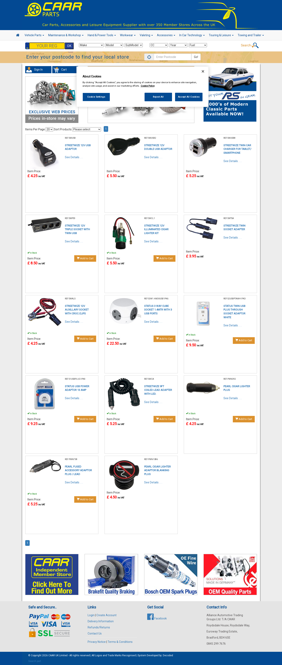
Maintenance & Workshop (66, 35)
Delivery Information (101, 621)
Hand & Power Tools (102, 35)
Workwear (128, 35)
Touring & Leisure (221, 35)
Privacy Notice (97, 641)
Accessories (166, 35)
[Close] (202, 71)
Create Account (106, 615)
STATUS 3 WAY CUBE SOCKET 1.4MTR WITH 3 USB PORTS (158, 309)
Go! (196, 57)
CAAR (51, 655)
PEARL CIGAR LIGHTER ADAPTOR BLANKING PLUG (157, 470)
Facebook (157, 618)
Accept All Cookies (188, 96)
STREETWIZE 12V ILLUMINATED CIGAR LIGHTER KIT (156, 229)
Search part (34, 661)
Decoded (168, 655)
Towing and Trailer (251, 35)
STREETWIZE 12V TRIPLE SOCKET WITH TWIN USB (77, 229)
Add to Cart (85, 258)
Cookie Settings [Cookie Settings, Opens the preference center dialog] (96, 96)
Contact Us (95, 633)
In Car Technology (192, 35)
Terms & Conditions (120, 641)
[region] (142, 86)
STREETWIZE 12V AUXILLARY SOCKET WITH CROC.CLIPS (77, 309)
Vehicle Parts (34, 35)
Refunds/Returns (99, 627)
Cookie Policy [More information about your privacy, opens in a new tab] (148, 85)
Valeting (146, 35)
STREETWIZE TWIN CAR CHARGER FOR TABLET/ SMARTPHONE (237, 149)
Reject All (158, 96)
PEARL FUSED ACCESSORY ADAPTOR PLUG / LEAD (78, 470)
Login (91, 615)
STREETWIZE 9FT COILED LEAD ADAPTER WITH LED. (158, 390)
